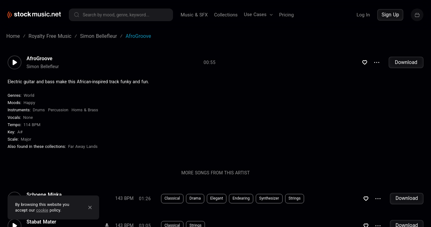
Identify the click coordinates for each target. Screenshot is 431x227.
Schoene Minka (44, 194)
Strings (295, 198)
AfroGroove (39, 58)
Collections (226, 15)
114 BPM (31, 124)
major (26, 139)
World (29, 95)
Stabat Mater (41, 221)
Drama (195, 198)
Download (406, 62)
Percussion (58, 110)
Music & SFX (194, 15)
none (28, 117)
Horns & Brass (85, 110)
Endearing (240, 198)
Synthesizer (269, 198)
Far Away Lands (83, 146)
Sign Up (390, 15)
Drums (39, 110)
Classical (172, 198)
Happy (29, 102)
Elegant (216, 198)
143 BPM (124, 198)
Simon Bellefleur (43, 66)
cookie (42, 210)
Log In (363, 15)
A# (20, 132)
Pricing (286, 15)
